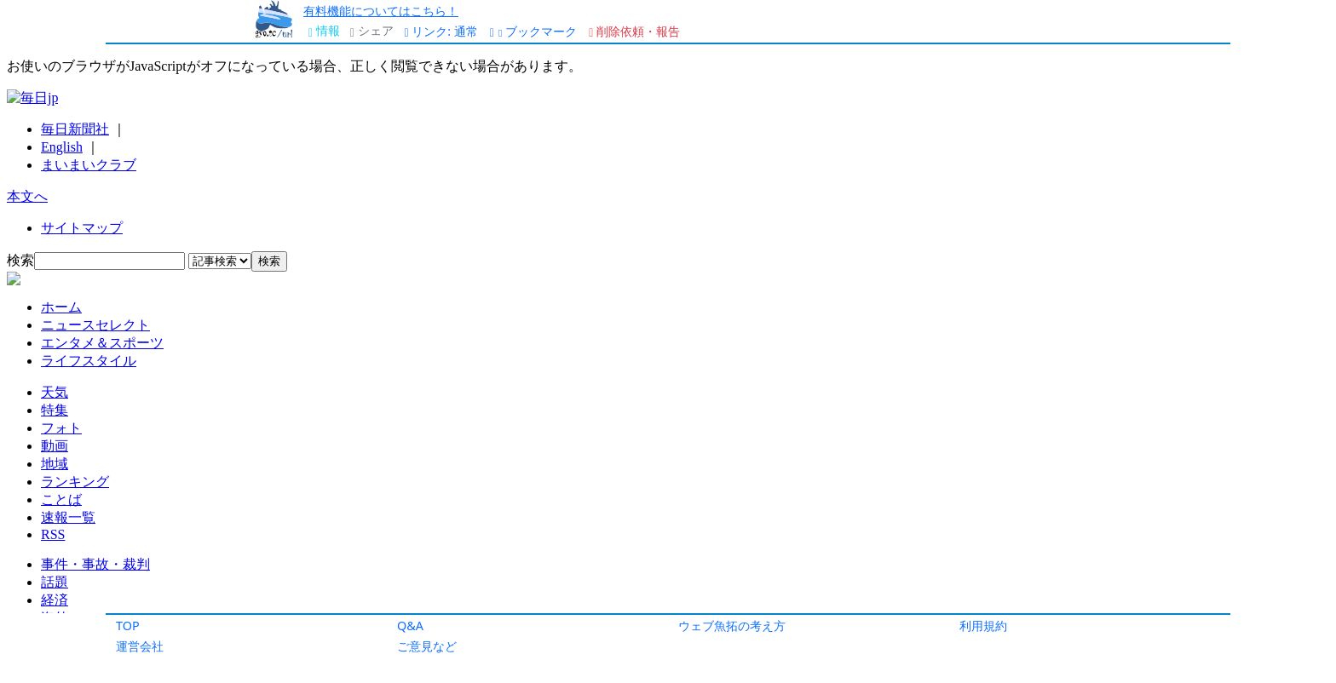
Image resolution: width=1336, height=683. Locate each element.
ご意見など (427, 646)
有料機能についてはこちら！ (380, 11)
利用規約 (983, 625)
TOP (128, 625)
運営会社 (140, 646)
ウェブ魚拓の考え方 (732, 625)
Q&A (410, 625)
